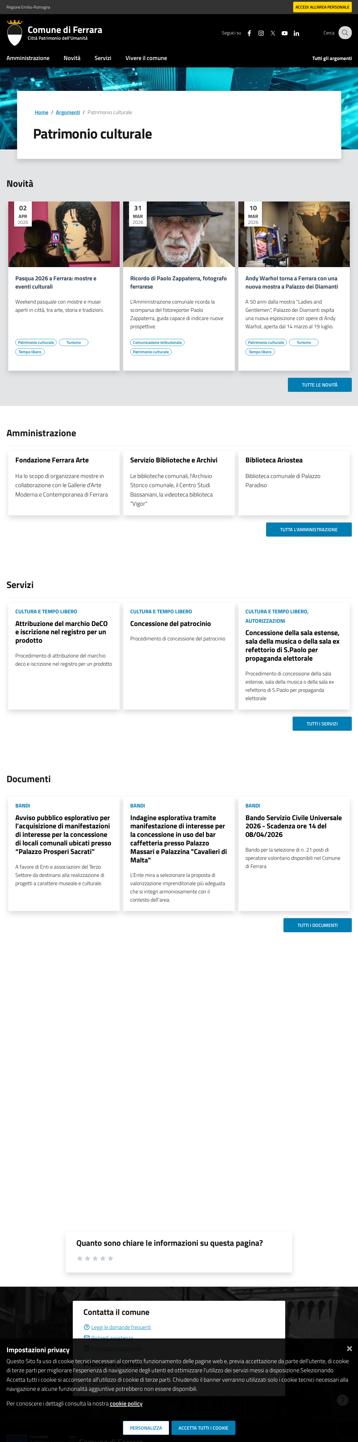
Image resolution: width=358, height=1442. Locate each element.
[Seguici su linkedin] (292, 32)
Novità (72, 57)
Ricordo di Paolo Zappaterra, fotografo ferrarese (178, 282)
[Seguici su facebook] (245, 32)
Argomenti (68, 112)
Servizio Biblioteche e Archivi (173, 459)
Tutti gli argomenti (332, 58)
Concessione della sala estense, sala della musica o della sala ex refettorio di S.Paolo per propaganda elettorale (292, 645)
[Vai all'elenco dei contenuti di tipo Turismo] (73, 342)
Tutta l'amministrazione (309, 529)
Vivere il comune (146, 57)
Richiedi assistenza (108, 1338)
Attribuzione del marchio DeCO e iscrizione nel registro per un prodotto (61, 632)
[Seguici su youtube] (281, 32)
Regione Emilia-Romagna (28, 7)
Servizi (103, 57)
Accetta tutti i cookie (203, 1427)
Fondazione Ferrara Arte (52, 459)
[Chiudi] (349, 1347)
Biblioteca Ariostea (274, 459)
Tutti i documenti (318, 925)
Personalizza (146, 1427)
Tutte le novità (320, 384)
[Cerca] (345, 33)
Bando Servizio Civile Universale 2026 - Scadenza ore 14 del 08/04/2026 (293, 826)
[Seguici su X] (269, 32)
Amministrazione (28, 57)
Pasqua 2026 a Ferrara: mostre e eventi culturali (55, 282)
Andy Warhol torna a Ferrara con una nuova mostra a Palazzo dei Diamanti (291, 282)
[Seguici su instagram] (257, 32)
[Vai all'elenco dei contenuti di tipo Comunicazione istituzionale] (157, 342)
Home (41, 112)
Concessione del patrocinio (170, 623)
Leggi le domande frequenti (117, 1327)
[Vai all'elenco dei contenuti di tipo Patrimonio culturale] (36, 342)
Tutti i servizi (322, 723)
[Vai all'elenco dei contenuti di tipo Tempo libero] (30, 351)
